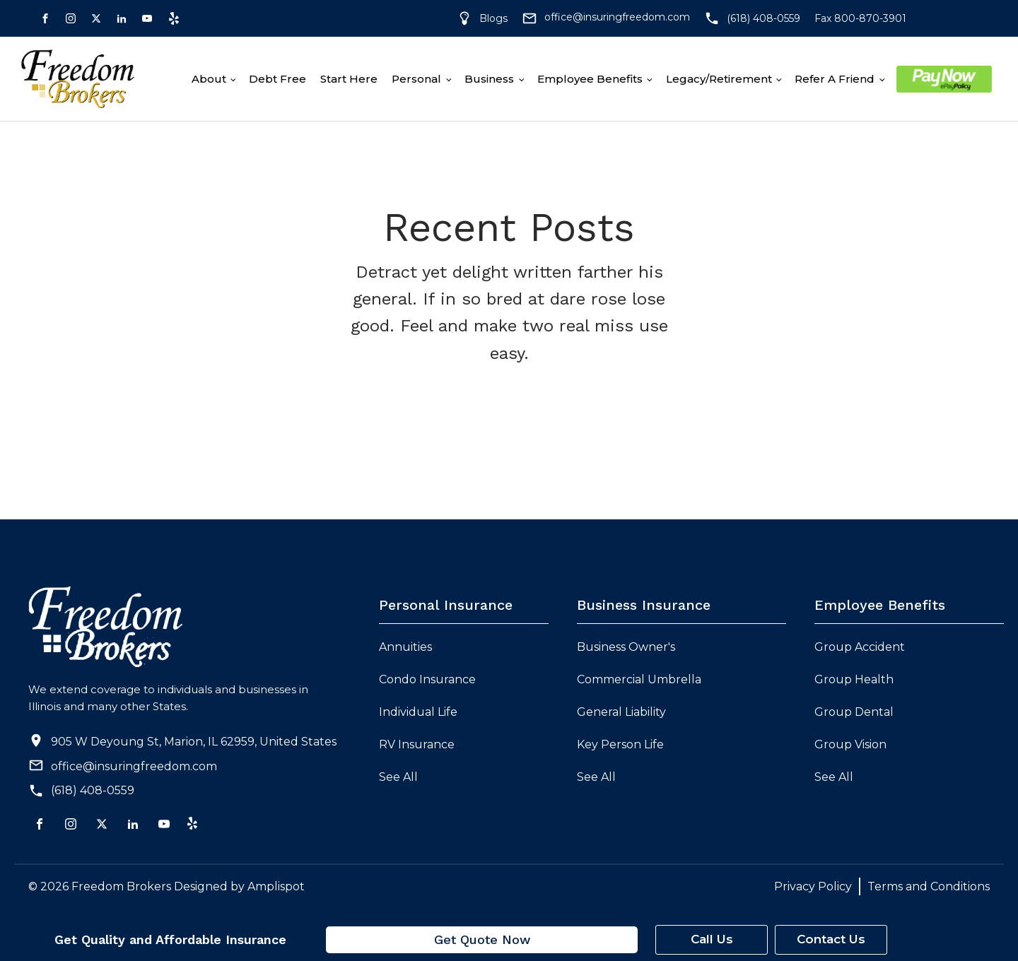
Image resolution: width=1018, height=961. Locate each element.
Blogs (493, 18)
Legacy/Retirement (719, 79)
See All (398, 777)
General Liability (621, 712)
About (209, 79)
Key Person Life (620, 744)
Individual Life (418, 712)
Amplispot (276, 886)
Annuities (405, 647)
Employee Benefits (590, 79)
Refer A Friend (834, 79)
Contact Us (831, 939)
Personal (416, 79)
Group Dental (854, 712)
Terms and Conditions (928, 886)
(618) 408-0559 (92, 790)
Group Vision (850, 744)
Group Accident (859, 647)
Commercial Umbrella (639, 679)
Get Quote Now (482, 939)
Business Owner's (626, 647)
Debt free (277, 79)
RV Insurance (417, 744)
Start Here (349, 79)
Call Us (712, 939)
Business (489, 79)
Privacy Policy (813, 886)
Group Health (854, 679)
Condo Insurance (427, 679)
